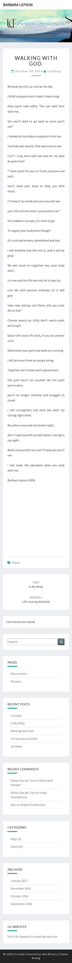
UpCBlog (54, 71)
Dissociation (19, 674)
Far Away (16, 746)
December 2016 (21, 888)
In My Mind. (18, 723)
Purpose (16, 681)
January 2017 (19, 881)
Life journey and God (24, 739)
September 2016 (21, 904)
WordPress (49, 954)
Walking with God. (22, 731)
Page (14, 839)
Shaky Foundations (33, 805)
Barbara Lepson (18, 4)
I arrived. (16, 715)
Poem (16, 563)
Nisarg (36, 958)
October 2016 (19, 896)
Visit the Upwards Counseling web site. (32, 936)
